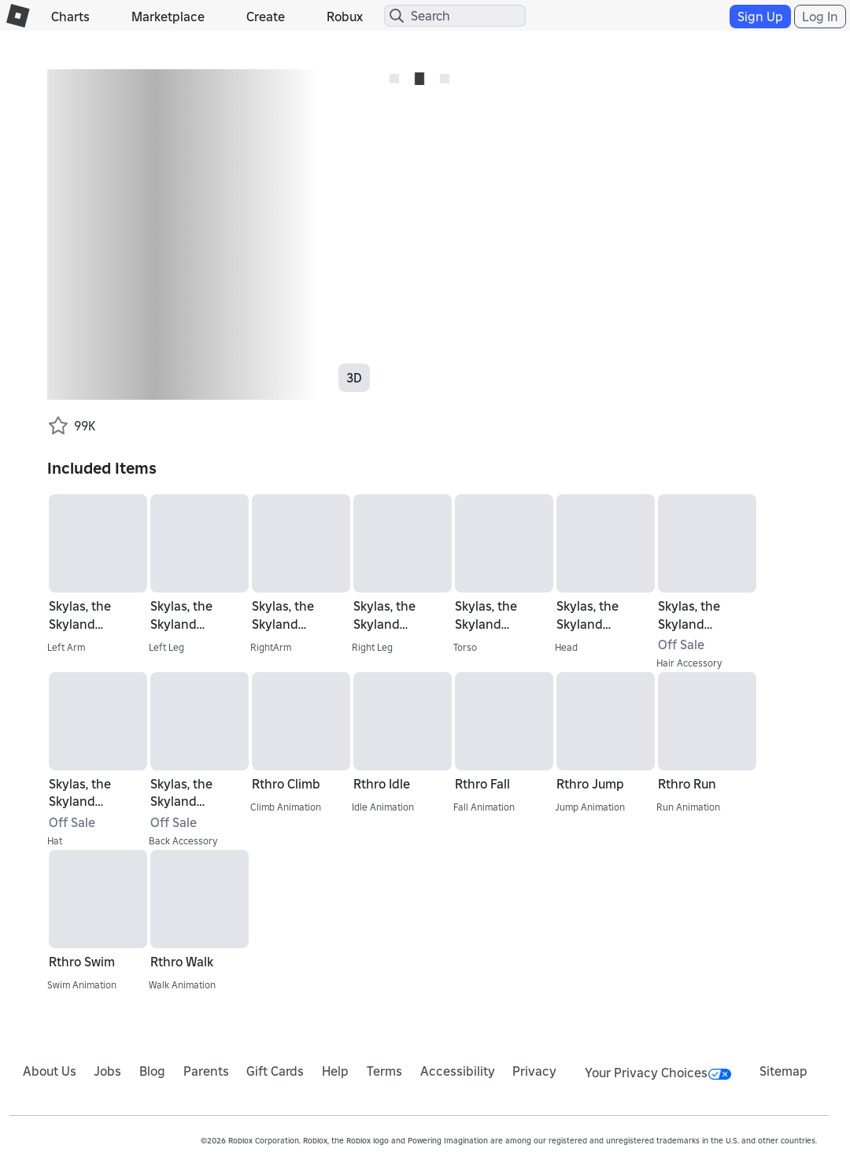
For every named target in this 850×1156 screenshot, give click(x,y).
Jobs (107, 1071)
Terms (384, 1071)
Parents (206, 1071)
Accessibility (457, 1071)
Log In (820, 16)
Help (335, 1071)
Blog (152, 1071)
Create (265, 16)
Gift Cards (275, 1071)
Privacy (534, 1071)
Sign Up (760, 16)
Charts (70, 16)
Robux (345, 16)
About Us (49, 1071)
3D (354, 378)
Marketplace (168, 16)
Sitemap (783, 1071)
